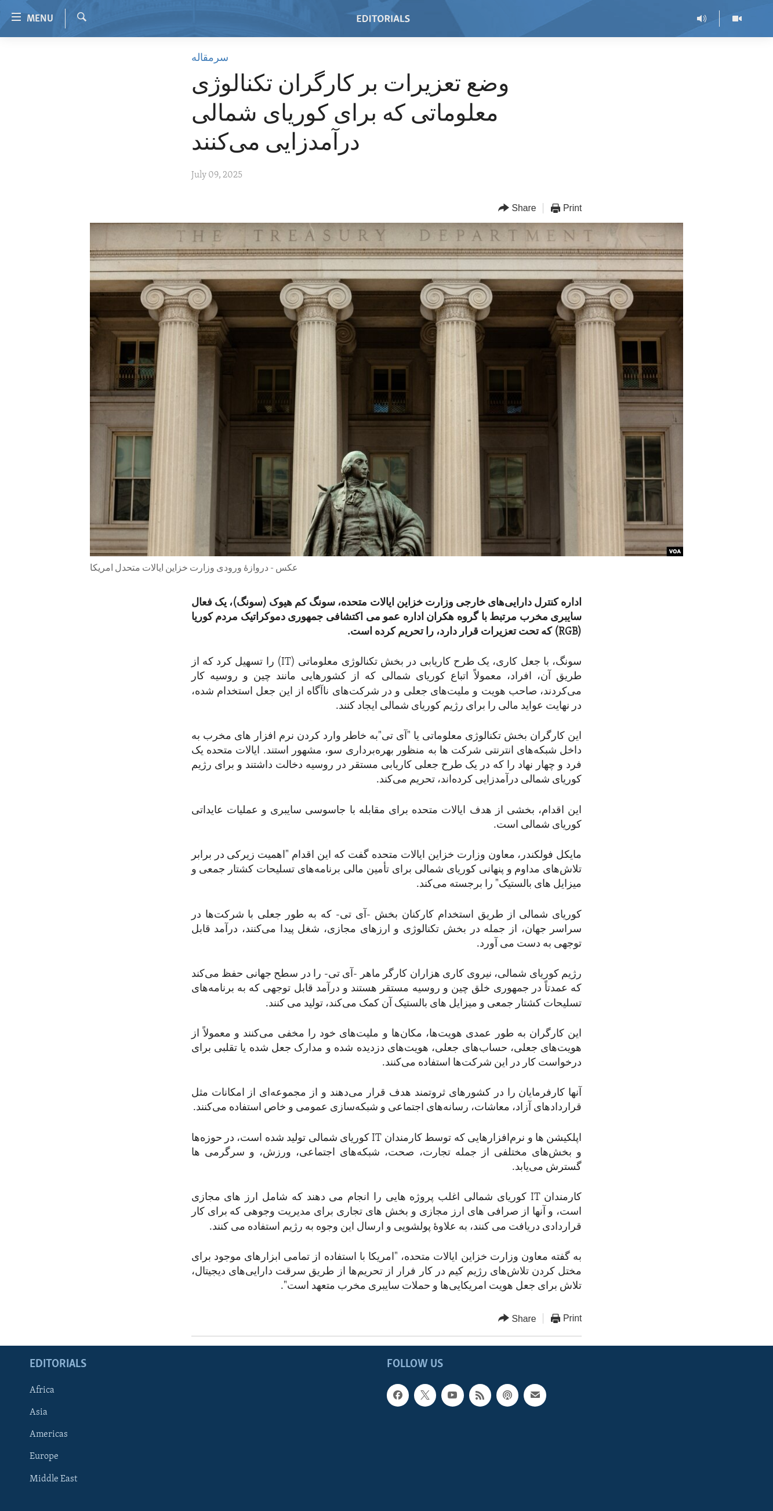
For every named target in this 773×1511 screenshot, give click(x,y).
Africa (42, 1391)
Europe (44, 1457)
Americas (49, 1435)
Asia (39, 1413)
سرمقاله (209, 58)
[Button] (517, 208)
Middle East (53, 1479)
